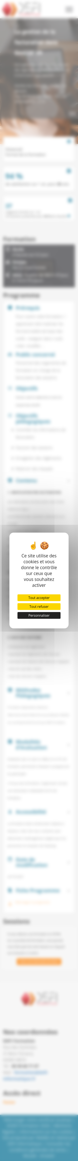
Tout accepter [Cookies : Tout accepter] (39, 597)
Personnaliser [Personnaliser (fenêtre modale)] (39, 615)
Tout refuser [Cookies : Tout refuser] (39, 606)
